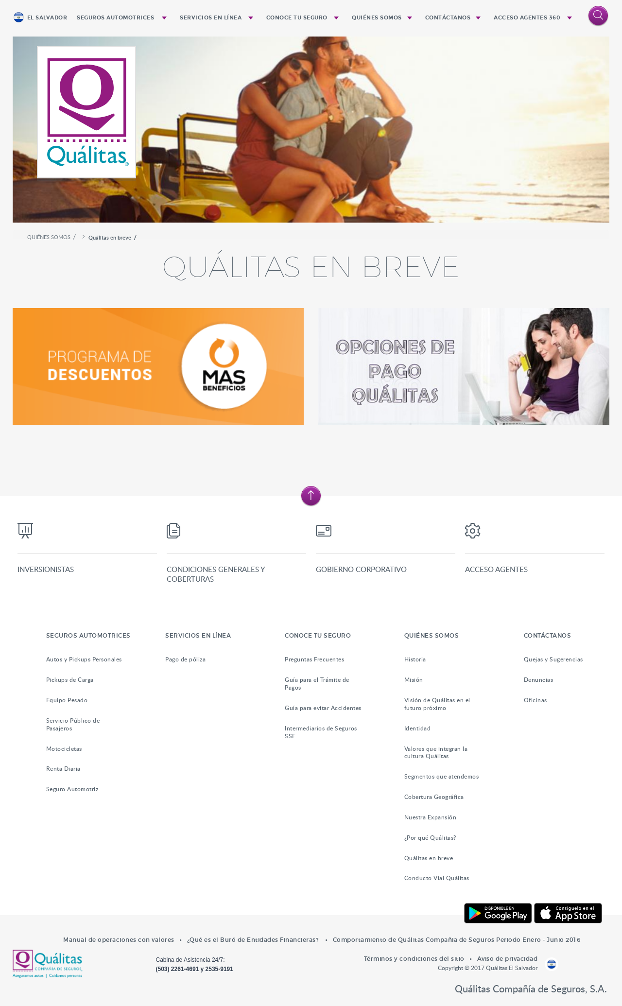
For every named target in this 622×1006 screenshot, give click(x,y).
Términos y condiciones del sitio (414, 958)
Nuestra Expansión (430, 817)
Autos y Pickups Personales (84, 659)
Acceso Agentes (496, 569)
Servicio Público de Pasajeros (73, 724)
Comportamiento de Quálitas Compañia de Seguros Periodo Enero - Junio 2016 (457, 939)
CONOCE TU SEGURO (297, 18)
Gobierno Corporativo (361, 569)
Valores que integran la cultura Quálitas (436, 752)
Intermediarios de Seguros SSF (321, 732)
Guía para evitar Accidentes (323, 707)
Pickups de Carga (70, 679)
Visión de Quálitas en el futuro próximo (437, 703)
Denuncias (538, 679)
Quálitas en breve (428, 858)
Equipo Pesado (67, 700)
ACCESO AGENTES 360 (527, 18)
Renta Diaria (63, 768)
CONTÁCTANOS (448, 18)
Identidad (417, 728)
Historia (415, 659)
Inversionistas (45, 569)
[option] (311, 133)
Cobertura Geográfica (434, 796)
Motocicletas (64, 748)
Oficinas (535, 700)
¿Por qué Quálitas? (430, 837)
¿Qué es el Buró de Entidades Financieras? (253, 939)
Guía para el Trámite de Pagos (317, 683)
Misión (413, 679)
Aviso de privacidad (507, 958)
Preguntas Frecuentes (314, 659)
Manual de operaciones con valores (118, 939)
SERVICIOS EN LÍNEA (211, 18)
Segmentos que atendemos (441, 776)
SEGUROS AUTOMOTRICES (115, 18)
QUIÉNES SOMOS (377, 18)
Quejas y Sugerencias (553, 659)
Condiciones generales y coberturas (215, 574)
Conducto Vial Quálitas (436, 878)
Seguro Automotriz (72, 789)
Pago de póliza (185, 659)
